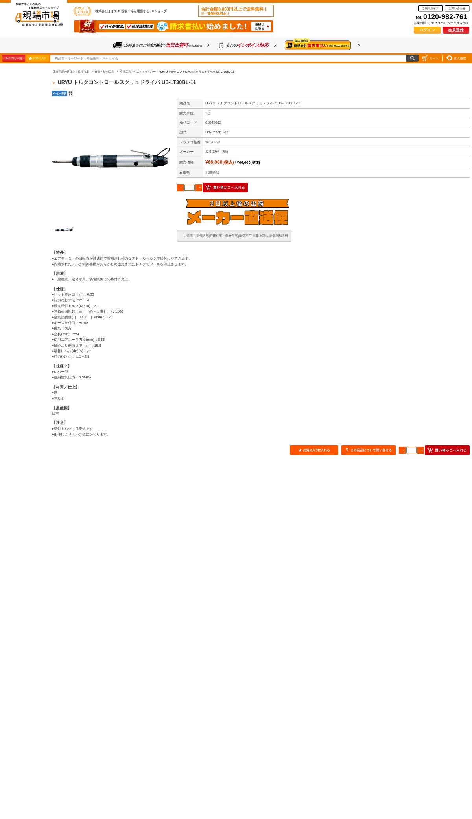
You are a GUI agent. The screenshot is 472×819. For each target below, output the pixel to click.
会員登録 (456, 30)
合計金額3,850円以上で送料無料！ (234, 11)
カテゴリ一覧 (13, 58)
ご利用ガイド (430, 8)
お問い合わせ (457, 8)
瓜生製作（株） (217, 152)
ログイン (427, 30)
